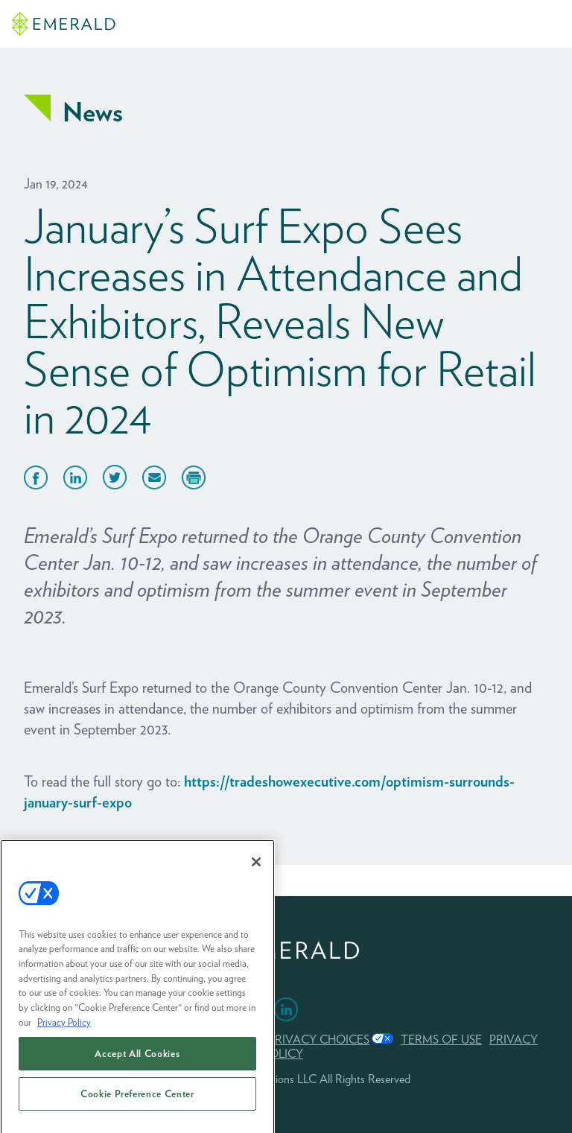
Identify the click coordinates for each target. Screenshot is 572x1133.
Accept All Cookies (137, 1062)
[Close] (256, 870)
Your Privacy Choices (301, 1039)
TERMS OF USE (441, 1039)
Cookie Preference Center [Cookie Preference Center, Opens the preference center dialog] (137, 1102)
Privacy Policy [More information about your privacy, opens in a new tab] (64, 1030)
